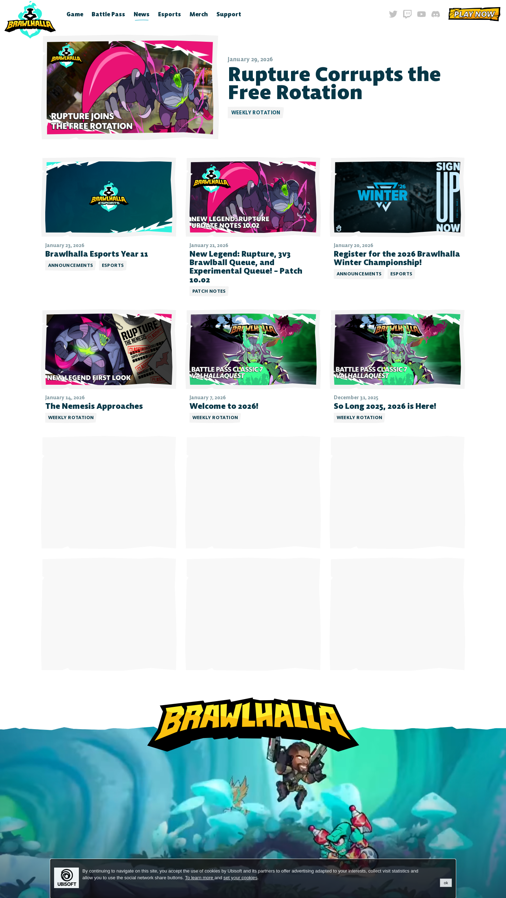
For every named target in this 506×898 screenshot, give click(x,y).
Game (74, 14)
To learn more (199, 877)
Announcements (70, 265)
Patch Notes (209, 291)
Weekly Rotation (255, 112)
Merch (199, 14)
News (142, 14)
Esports (169, 14)
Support (228, 14)
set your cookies (240, 877)
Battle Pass (108, 14)
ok (446, 883)
